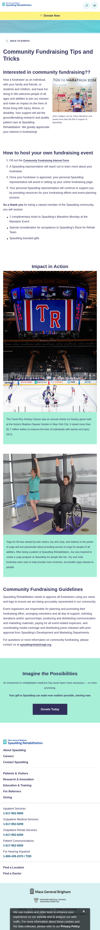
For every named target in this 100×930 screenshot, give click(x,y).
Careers (8, 756)
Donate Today (50, 709)
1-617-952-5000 (13, 813)
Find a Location (13, 867)
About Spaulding (14, 750)
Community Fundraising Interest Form (46, 160)
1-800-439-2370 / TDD (17, 856)
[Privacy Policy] (70, 926)
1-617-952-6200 (13, 834)
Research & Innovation (18, 779)
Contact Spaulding (15, 762)
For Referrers (12, 791)
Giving (7, 797)
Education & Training (17, 785)
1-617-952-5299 (13, 824)
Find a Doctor (12, 873)
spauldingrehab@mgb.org (35, 644)
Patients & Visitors (15, 773)
